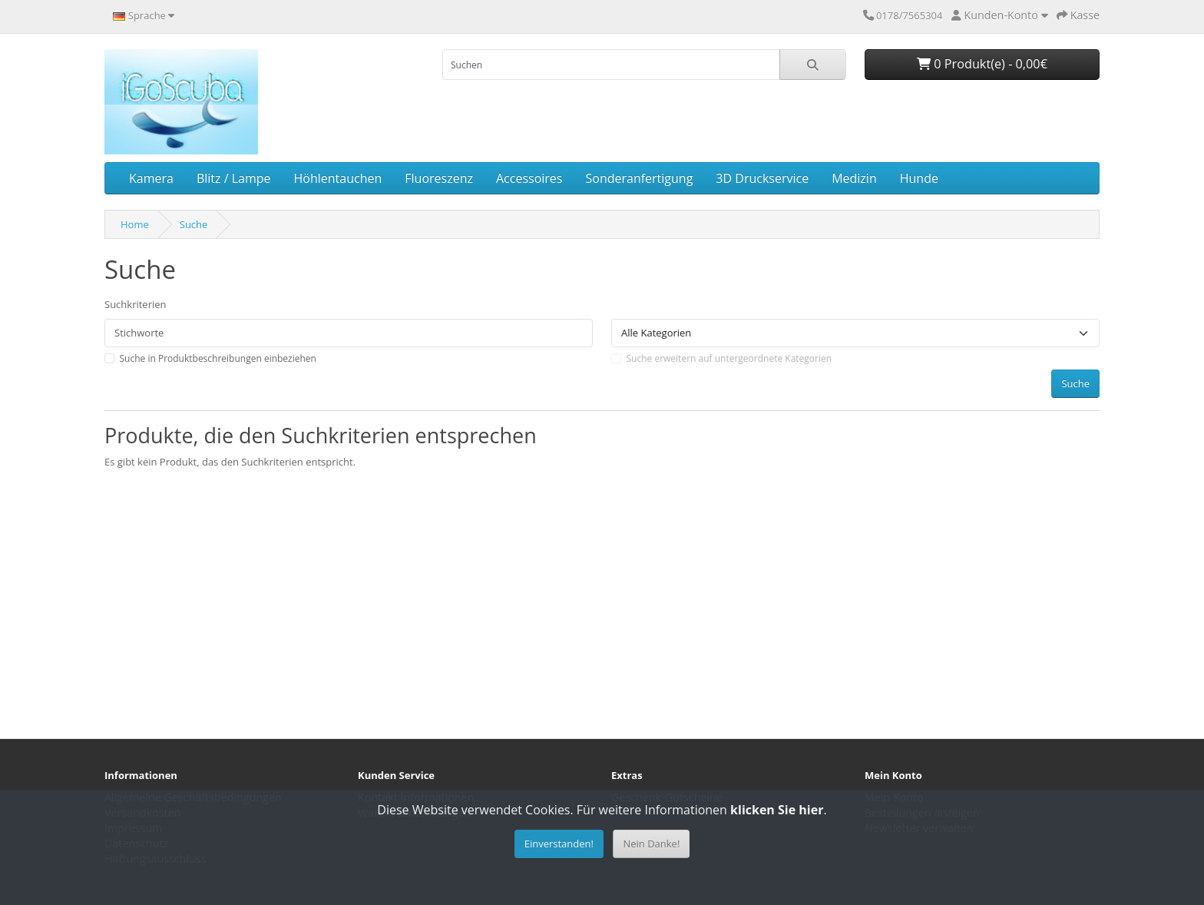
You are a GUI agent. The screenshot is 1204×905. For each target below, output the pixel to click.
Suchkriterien (135, 304)
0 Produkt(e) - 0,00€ (982, 63)
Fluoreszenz (439, 178)
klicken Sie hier (776, 809)
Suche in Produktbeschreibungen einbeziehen (218, 358)
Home (135, 224)
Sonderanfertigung (639, 178)
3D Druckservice (762, 178)
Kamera (151, 178)
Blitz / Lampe (234, 178)
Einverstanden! (559, 843)
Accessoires (529, 178)
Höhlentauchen (338, 178)
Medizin (854, 178)
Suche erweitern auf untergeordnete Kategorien (729, 358)
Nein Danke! (651, 843)
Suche (194, 224)
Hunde (919, 178)
